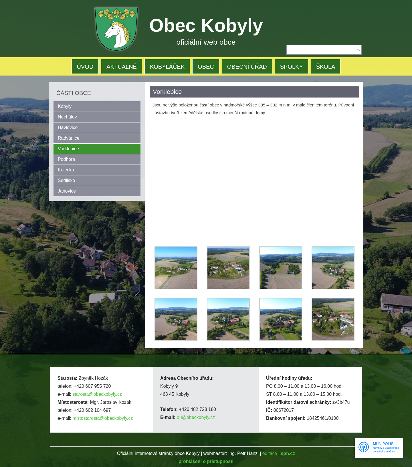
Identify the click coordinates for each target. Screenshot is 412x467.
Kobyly (65, 106)
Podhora (66, 159)
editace (269, 453)
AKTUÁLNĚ (121, 67)
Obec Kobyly (206, 25)
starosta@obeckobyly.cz (97, 394)
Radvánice (69, 138)
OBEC (206, 67)
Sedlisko (66, 180)
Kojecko (66, 169)
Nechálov (67, 116)
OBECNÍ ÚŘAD (247, 67)
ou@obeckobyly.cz (196, 417)
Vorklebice (68, 148)
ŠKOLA (325, 67)
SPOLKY (291, 67)
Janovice (67, 191)
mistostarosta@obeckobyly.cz (102, 418)
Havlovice (68, 127)
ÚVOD (85, 67)
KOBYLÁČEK (167, 67)
